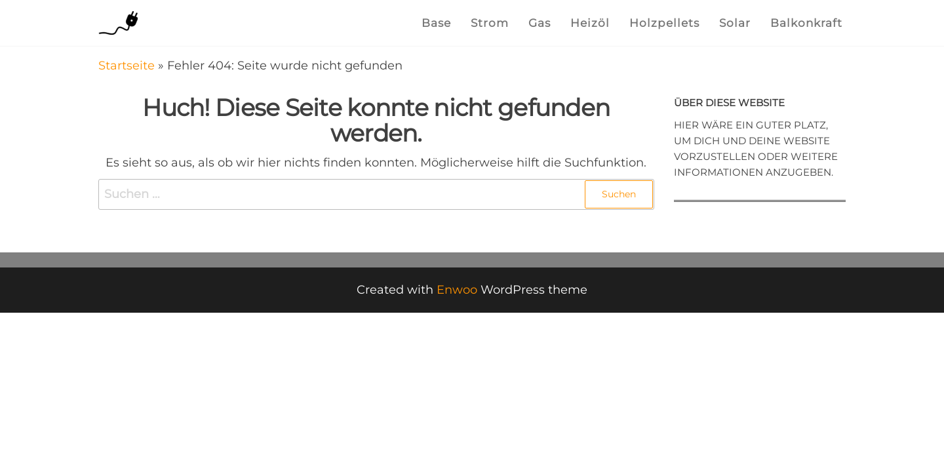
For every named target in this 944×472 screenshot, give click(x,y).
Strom (490, 23)
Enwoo (457, 290)
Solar (735, 23)
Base (436, 23)
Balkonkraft (806, 23)
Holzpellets (664, 23)
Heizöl (590, 23)
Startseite (126, 65)
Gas (539, 23)
